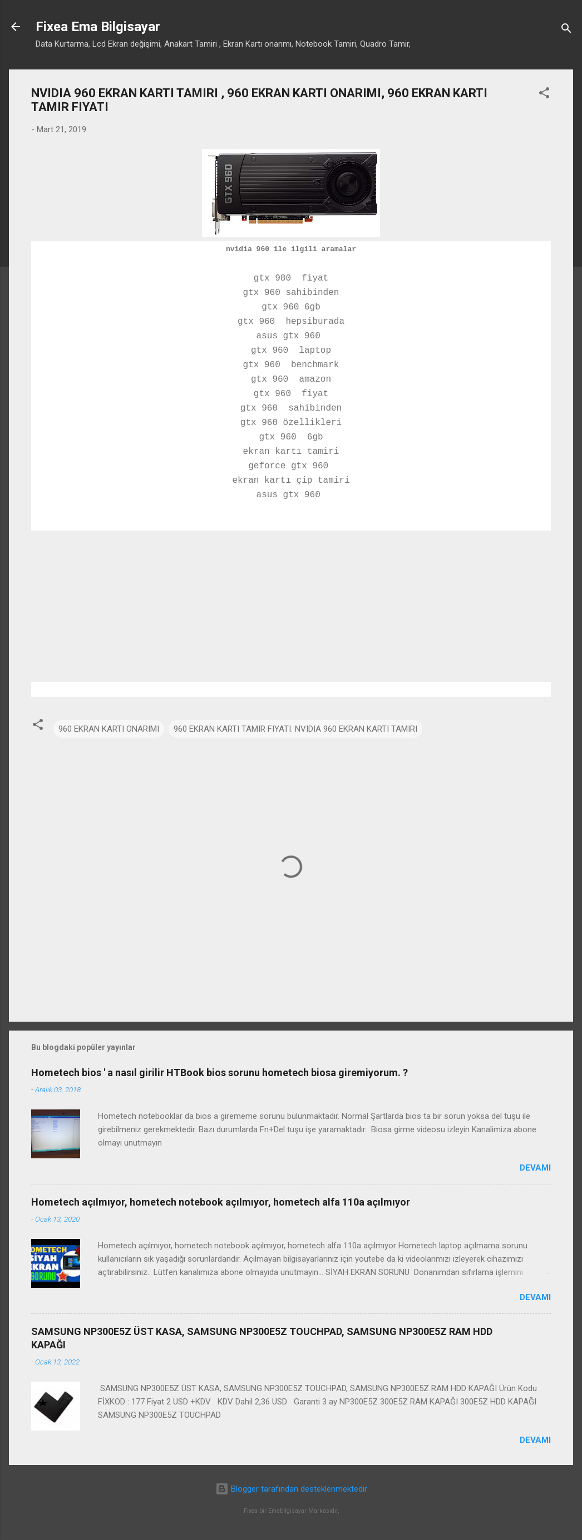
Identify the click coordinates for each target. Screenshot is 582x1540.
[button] (544, 94)
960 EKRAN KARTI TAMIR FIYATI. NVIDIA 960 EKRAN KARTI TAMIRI (295, 729)
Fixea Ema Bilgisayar (98, 26)
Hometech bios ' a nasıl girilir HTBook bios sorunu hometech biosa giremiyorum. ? (219, 1072)
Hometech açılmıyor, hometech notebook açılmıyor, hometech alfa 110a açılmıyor (220, 1202)
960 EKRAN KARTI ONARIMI (108, 729)
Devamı (535, 1168)
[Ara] (566, 30)
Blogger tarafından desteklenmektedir (291, 1489)
